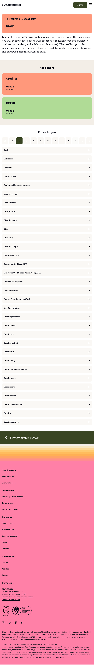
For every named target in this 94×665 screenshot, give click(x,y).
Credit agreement (47, 317)
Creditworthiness (47, 422)
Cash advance (47, 203)
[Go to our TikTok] (9, 623)
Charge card (47, 211)
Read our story (8, 523)
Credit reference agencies (47, 369)
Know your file (8, 476)
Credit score (47, 387)
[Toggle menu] (90, 4)
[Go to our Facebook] (22, 623)
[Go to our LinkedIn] (16, 623)
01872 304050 (7, 589)
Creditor (47, 413)
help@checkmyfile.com (11, 599)
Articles (5, 569)
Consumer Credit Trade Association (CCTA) (47, 273)
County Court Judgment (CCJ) (47, 299)
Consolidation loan (47, 255)
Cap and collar (47, 176)
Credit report (47, 378)
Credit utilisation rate (47, 404)
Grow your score (9, 483)
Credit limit (47, 352)
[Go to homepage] (11, 4)
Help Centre (12, 19)
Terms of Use (7, 503)
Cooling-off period (47, 290)
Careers (5, 549)
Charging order (47, 220)
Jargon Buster (29, 19)
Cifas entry (47, 238)
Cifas (47, 229)
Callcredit (47, 159)
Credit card (47, 334)
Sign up (80, 5)
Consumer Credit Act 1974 (47, 264)
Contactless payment (47, 282)
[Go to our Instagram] (3, 623)
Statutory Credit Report (12, 497)
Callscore (47, 168)
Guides (5, 562)
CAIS (47, 150)
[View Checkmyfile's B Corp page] (6, 611)
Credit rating (47, 360)
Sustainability (8, 530)
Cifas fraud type (47, 246)
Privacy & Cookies (10, 509)
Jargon (5, 575)
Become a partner (10, 536)
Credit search (47, 396)
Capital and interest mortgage (47, 185)
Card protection (47, 194)
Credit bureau (47, 325)
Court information (47, 308)
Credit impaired (47, 343)
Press (4, 542)
